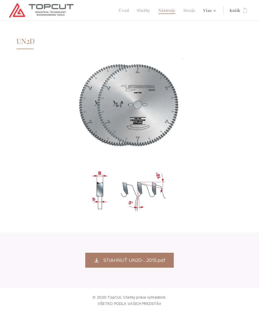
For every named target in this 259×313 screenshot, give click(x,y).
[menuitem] (127, 10)
